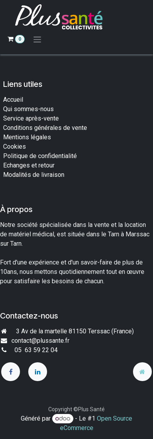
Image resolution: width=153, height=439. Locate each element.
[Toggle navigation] (37, 39)
